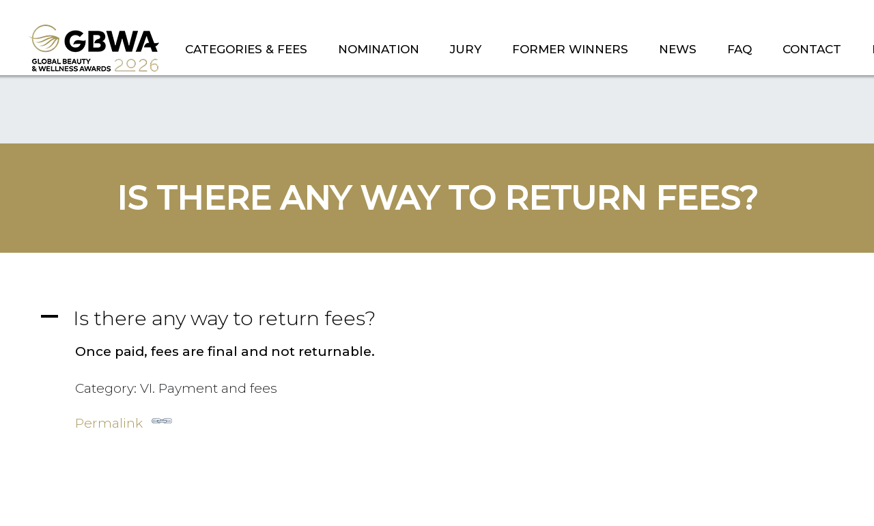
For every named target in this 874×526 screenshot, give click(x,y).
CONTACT (812, 49)
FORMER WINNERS (570, 49)
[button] (437, 318)
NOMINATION (378, 49)
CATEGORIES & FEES (246, 49)
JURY (465, 49)
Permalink (123, 421)
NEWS (677, 49)
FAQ (739, 49)
